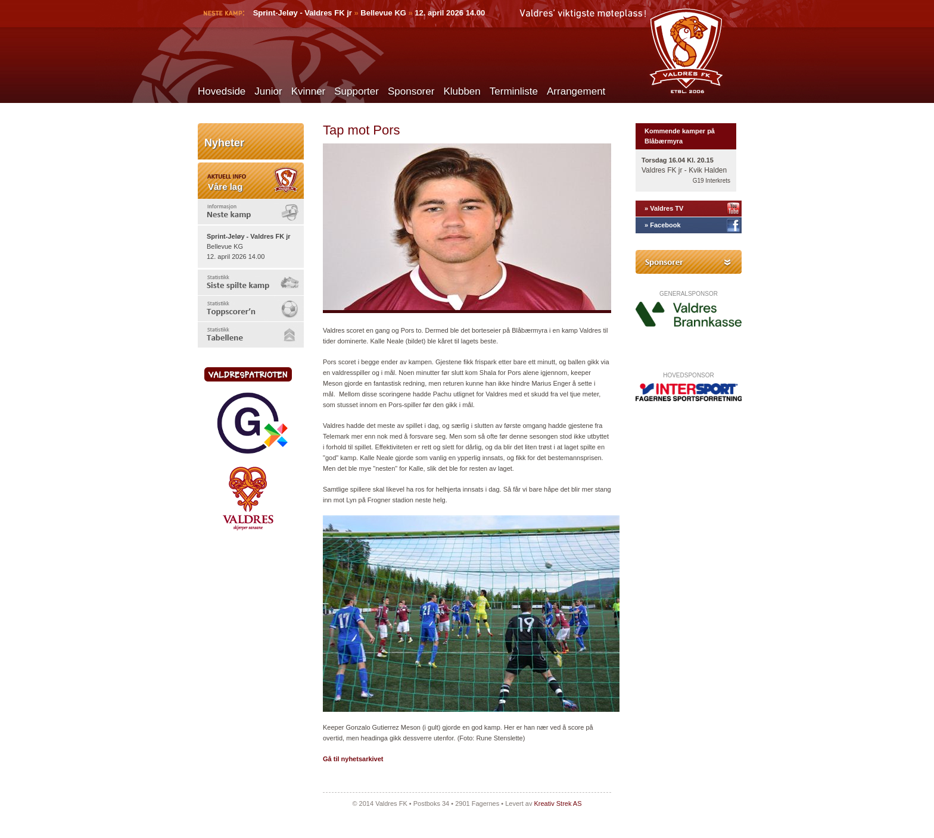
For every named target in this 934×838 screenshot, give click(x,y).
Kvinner (308, 91)
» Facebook (663, 225)
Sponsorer (411, 91)
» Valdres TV (664, 208)
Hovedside (221, 91)
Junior (268, 91)
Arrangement (576, 91)
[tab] (251, 211)
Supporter (356, 91)
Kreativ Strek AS (557, 803)
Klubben (461, 91)
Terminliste (514, 91)
